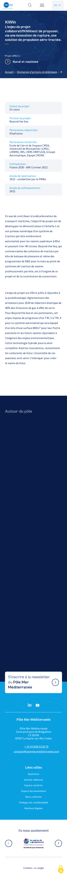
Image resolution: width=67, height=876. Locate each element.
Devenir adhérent (33, 779)
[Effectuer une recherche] (30, 5)
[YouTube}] (37, 705)
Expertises (33, 774)
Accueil (9, 72)
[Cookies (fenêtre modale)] (60, 870)
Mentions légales (33, 808)
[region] (33, 72)
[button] (42, 5)
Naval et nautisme (25, 62)
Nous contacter (33, 796)
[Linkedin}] (29, 705)
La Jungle (39, 868)
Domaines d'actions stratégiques (37, 72)
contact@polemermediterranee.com (36, 751)
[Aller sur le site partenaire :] (34, 843)
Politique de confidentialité (33, 802)
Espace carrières (33, 785)
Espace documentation (33, 791)
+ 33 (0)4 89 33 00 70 (36, 746)
